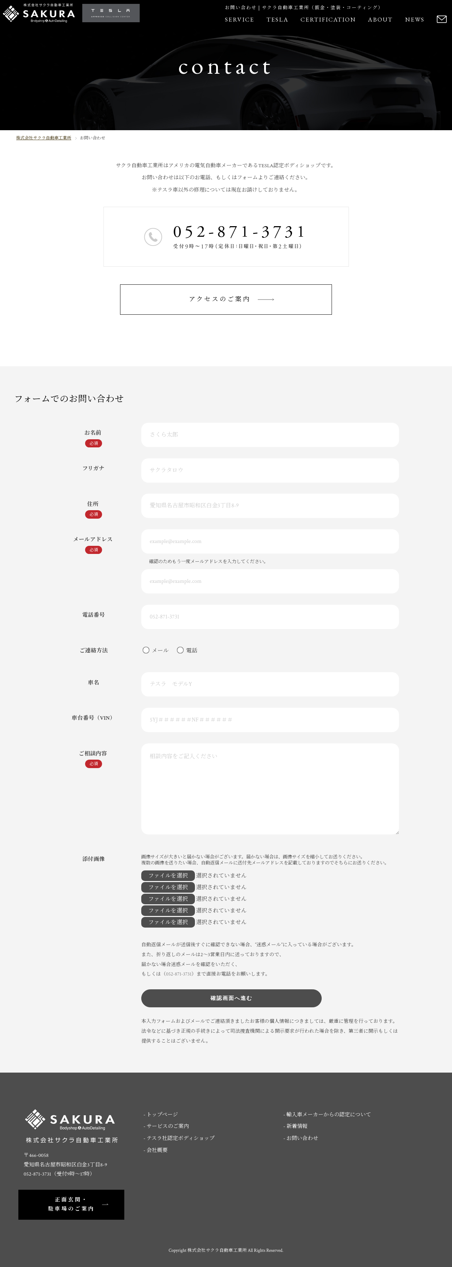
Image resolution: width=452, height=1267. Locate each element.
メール (158, 650)
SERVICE (239, 19)
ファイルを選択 (168, 875)
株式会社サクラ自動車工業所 (43, 138)
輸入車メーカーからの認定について (328, 1114)
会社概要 (157, 1150)
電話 (190, 650)
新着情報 (297, 1126)
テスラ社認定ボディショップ (181, 1138)
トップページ (162, 1114)
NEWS (414, 19)
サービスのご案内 (168, 1126)
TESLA (278, 19)
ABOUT (380, 19)
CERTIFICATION (328, 19)
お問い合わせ (302, 1138)
